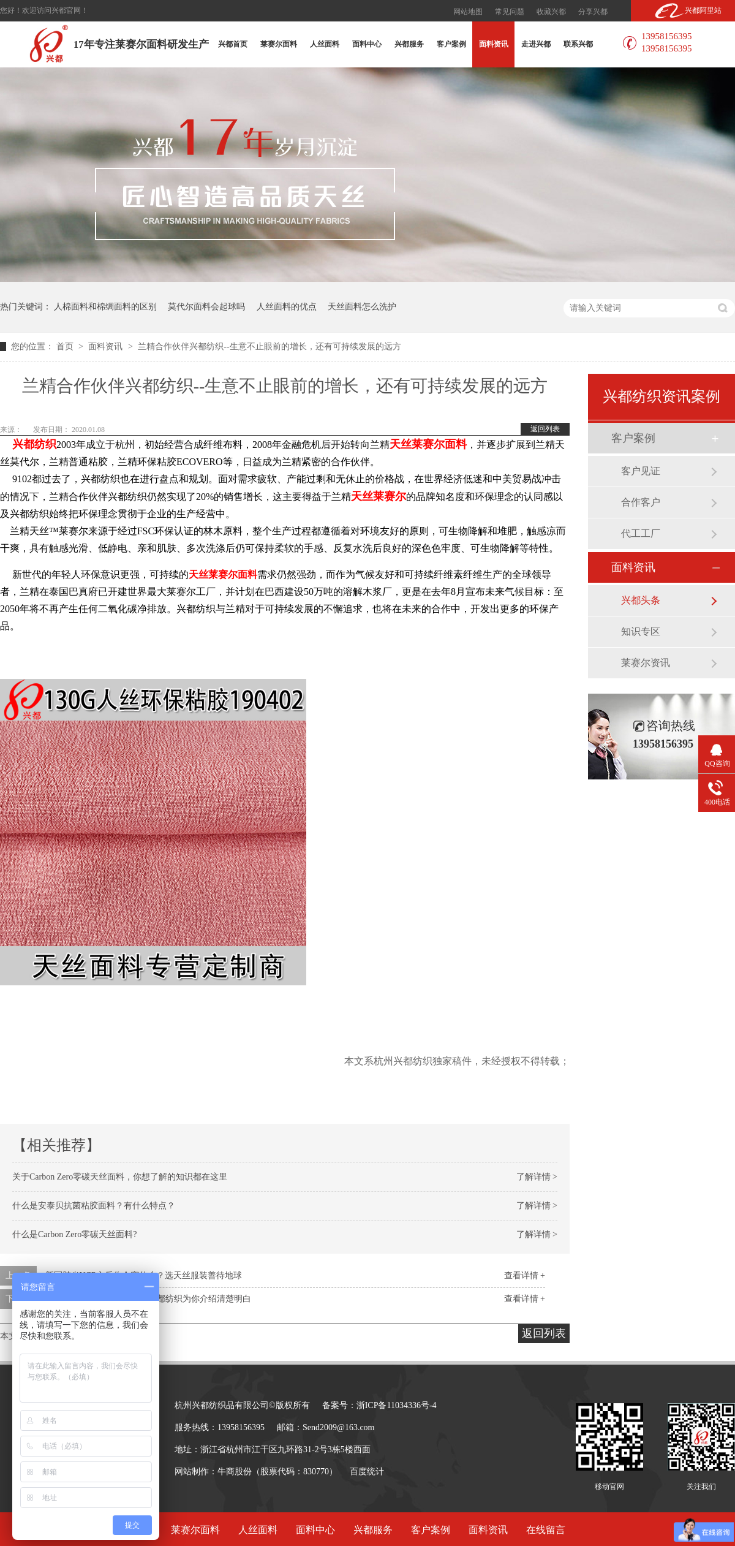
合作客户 (640, 502)
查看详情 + (524, 1275)
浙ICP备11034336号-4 (396, 1405)
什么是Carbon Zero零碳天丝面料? (74, 1234)
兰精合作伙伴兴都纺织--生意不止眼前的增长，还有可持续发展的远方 (269, 346)
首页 (66, 346)
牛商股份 (234, 1471)
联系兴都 (578, 44)
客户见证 (640, 471)
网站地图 (468, 11)
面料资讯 (493, 44)
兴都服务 (409, 44)
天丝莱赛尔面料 (223, 574)
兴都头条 (640, 600)
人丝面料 (324, 44)
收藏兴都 (551, 11)
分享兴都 (593, 11)
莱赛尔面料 (278, 44)
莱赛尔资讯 (645, 662)
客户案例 (451, 44)
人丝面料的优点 (287, 306)
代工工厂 (640, 533)
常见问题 (509, 11)
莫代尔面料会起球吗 (206, 306)
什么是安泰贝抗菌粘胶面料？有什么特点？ (93, 1205)
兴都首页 (232, 44)
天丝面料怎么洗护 (362, 306)
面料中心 (367, 44)
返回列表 (545, 429)
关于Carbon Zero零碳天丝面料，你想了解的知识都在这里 (119, 1176)
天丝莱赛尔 (378, 496)
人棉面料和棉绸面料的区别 (105, 306)
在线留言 (545, 1530)
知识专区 (640, 631)
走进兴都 (536, 44)
